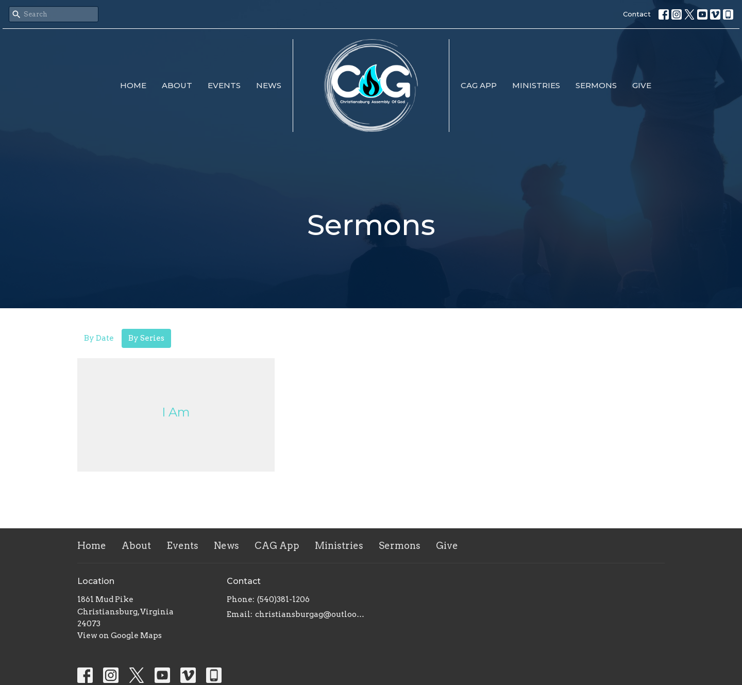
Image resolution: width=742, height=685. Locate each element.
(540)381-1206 (283, 599)
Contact (637, 14)
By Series (146, 338)
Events (224, 85)
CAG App (479, 85)
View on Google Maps (119, 635)
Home (133, 85)
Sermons (596, 85)
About (177, 85)
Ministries (536, 85)
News (268, 85)
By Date (99, 338)
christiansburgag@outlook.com (310, 614)
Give (641, 85)
